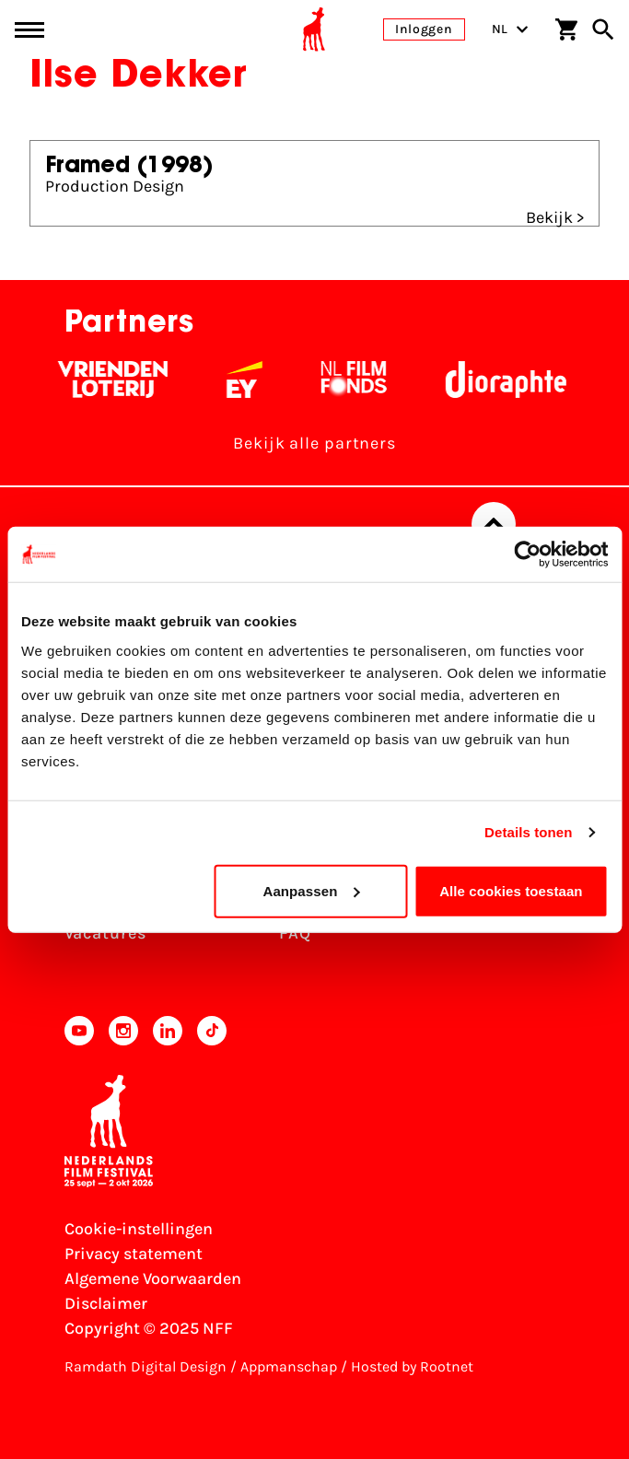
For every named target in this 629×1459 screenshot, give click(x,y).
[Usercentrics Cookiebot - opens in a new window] (527, 554)
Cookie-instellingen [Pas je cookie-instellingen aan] (138, 1229)
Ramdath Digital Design (145, 1366)
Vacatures (105, 933)
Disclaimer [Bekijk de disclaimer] (105, 1303)
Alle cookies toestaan (511, 890)
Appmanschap (288, 1366)
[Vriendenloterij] (120, 379)
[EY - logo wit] (252, 379)
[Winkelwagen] (566, 29)
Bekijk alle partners (314, 443)
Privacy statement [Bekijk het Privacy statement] (133, 1253)
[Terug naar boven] (494, 524)
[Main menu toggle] (29, 30)
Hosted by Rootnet (412, 1366)
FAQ (295, 933)
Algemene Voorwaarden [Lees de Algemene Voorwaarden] (152, 1278)
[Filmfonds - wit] (361, 379)
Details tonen (528, 832)
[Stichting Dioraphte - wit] (513, 379)
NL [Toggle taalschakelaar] (510, 29)
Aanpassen (310, 890)
